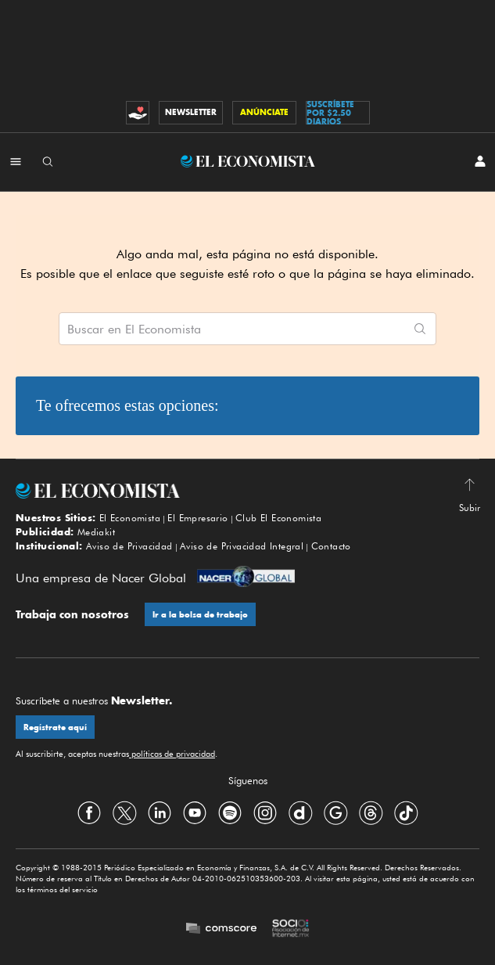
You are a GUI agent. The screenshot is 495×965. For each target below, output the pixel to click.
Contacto (331, 546)
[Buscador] (48, 161)
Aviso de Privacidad (129, 546)
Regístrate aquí (55, 727)
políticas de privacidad (172, 753)
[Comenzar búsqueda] (420, 328)
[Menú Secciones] (15, 161)
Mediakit (96, 532)
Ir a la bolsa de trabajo (200, 615)
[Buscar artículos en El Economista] (231, 328)
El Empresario (197, 518)
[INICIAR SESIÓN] (480, 161)
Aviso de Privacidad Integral (241, 546)
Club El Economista (278, 518)
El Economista (129, 518)
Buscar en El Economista (134, 329)
